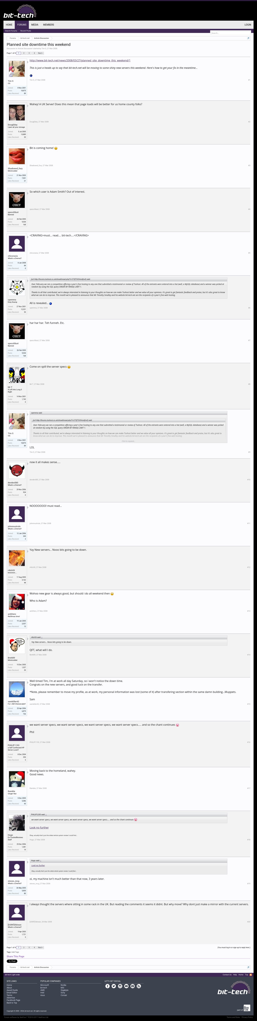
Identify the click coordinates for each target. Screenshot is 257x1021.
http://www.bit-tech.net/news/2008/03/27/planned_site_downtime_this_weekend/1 (80, 60)
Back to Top (12, 1003)
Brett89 (11, 658)
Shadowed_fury (15, 168)
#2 (249, 122)
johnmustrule (14, 526)
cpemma (12, 299)
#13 (248, 611)
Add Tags (15, 952)
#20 (248, 922)
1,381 (24, 847)
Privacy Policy (247, 1017)
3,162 (24, 580)
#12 (248, 567)
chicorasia (13, 256)
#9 (249, 452)
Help (235, 975)
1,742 (24, 399)
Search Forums (11, 31)
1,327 (24, 667)
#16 (248, 742)
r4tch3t (11, 570)
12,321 (23, 309)
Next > (40, 53)
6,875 (24, 711)
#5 (249, 253)
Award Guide (12, 990)
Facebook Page (13, 1000)
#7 (249, 340)
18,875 (23, 91)
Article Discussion (25, 49)
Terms (9, 995)
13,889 (23, 134)
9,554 (24, 222)
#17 (248, 788)
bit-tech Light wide (12, 975)
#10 (248, 480)
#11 (248, 523)
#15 (248, 704)
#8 (249, 384)
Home (9, 24)
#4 (249, 209)
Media (34, 24)
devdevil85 (13, 482)
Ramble (11, 791)
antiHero (12, 614)
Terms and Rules (233, 1017)
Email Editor (12, 993)
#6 (249, 308)
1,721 (24, 934)
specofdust (13, 212)
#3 (249, 165)
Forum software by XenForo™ (26, 1017)
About (9, 988)
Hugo (10, 835)
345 (24, 536)
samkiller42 (13, 701)
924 (24, 492)
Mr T (10, 387)
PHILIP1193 (13, 745)
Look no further (39, 827)
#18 (248, 840)
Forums (21, 24)
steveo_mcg (13, 881)
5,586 (24, 801)
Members (48, 24)
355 (24, 757)
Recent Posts (25, 31)
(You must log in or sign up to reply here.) (233, 947)
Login (248, 24)
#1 (249, 80)
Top (246, 975)
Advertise (11, 998)
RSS (251, 975)
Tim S (44, 49)
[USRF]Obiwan (14, 925)
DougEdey (13, 125)
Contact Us (227, 975)
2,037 (24, 624)
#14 (248, 655)
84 (25, 266)
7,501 (24, 178)
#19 (248, 884)
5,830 (24, 891)
